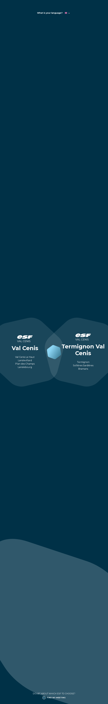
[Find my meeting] (54, 697)
